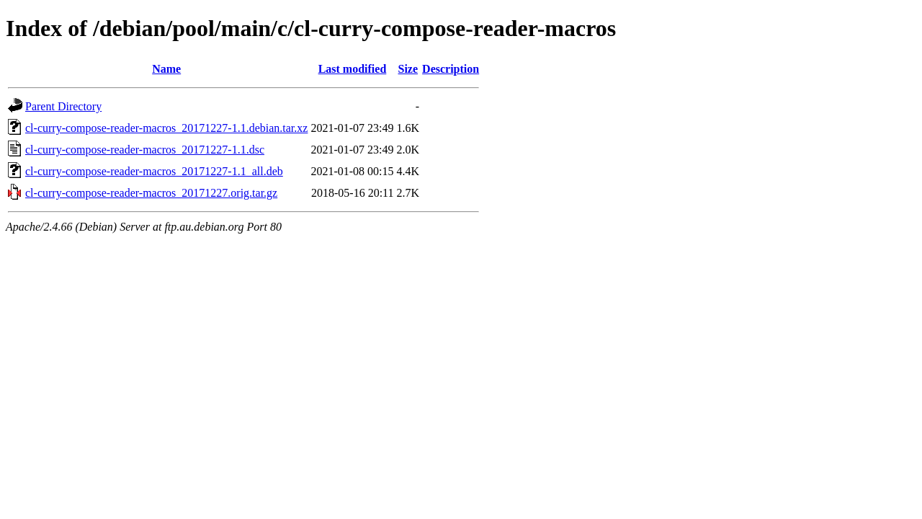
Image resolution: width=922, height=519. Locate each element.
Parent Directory (63, 106)
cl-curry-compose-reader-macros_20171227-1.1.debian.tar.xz (166, 128)
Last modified (352, 69)
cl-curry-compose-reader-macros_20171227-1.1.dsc (144, 149)
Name (166, 69)
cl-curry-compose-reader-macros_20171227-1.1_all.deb (154, 171)
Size (408, 69)
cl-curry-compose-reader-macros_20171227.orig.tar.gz (151, 193)
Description (450, 69)
